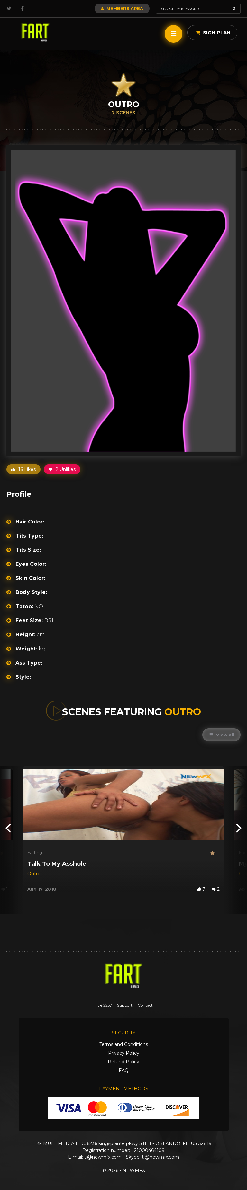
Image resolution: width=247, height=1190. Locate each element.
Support (125, 1005)
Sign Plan (213, 33)
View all (221, 734)
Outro (34, 874)
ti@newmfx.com (103, 1157)
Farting (34, 852)
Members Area (122, 8)
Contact (145, 1005)
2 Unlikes (62, 469)
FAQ (124, 1070)
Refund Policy (123, 1062)
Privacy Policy (123, 1053)
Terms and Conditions (123, 1044)
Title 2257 (103, 1005)
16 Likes (23, 469)
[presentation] (8, 827)
